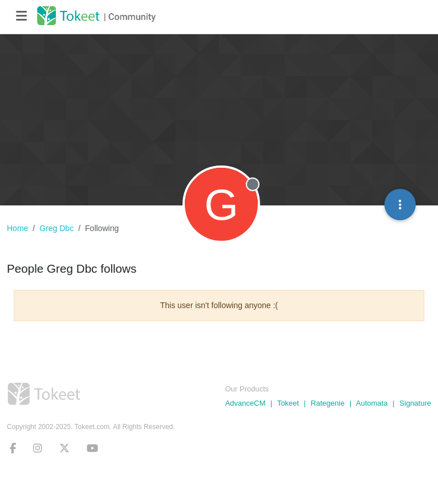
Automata (372, 403)
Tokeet (288, 403)
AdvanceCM (245, 403)
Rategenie (327, 403)
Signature (415, 403)
